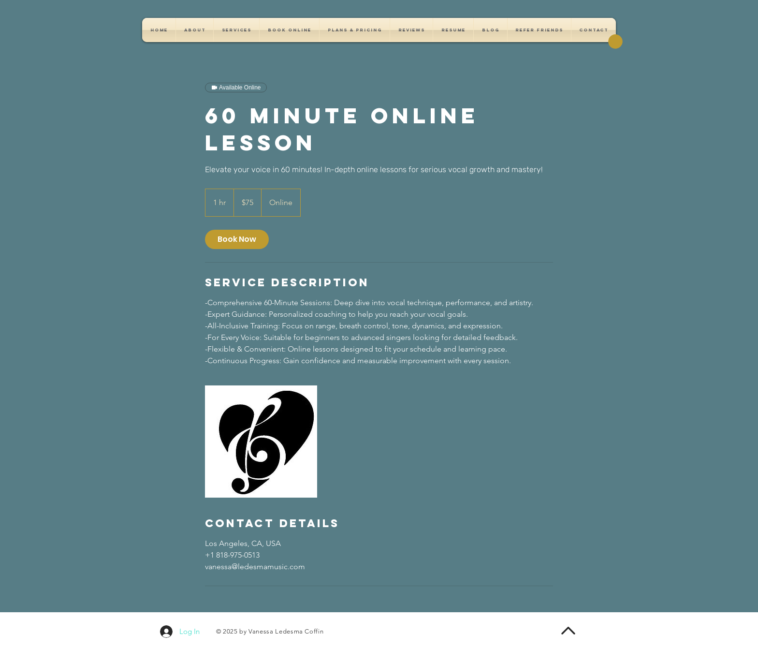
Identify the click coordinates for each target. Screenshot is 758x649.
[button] (615, 41)
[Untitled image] (261, 441)
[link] (237, 239)
